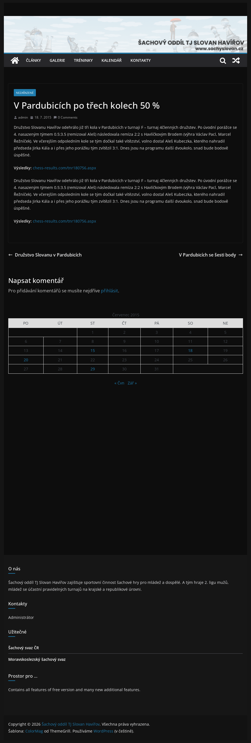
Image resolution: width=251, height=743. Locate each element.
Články (33, 60)
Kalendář (112, 60)
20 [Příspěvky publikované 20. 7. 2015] (26, 359)
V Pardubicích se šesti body (211, 255)
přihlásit (109, 291)
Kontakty (140, 60)
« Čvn (119, 383)
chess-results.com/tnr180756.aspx (64, 167)
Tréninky (83, 60)
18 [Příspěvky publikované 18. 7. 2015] (190, 350)
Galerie (57, 60)
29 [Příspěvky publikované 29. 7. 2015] (92, 369)
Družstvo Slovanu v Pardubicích (45, 255)
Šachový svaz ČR (23, 647)
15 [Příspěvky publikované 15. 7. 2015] (92, 350)
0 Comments (66, 117)
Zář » (132, 383)
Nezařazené (25, 93)
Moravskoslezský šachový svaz (37, 659)
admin (23, 117)
